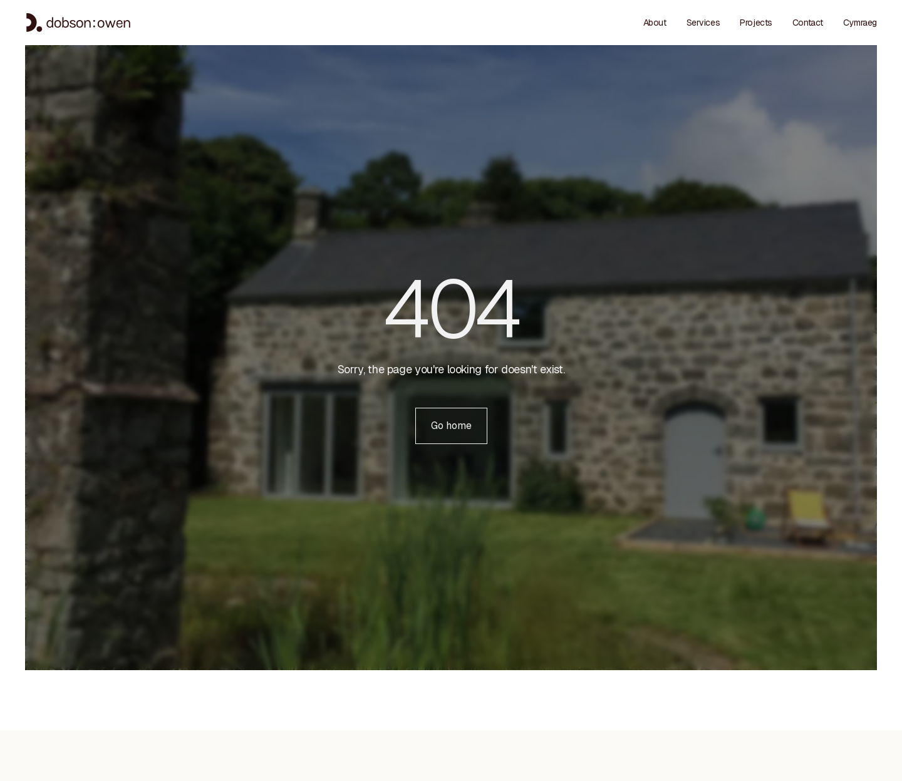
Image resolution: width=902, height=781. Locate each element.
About (654, 22)
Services (703, 22)
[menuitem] (860, 23)
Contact (807, 22)
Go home (459, 425)
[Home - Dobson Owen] (78, 22)
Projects (756, 22)
